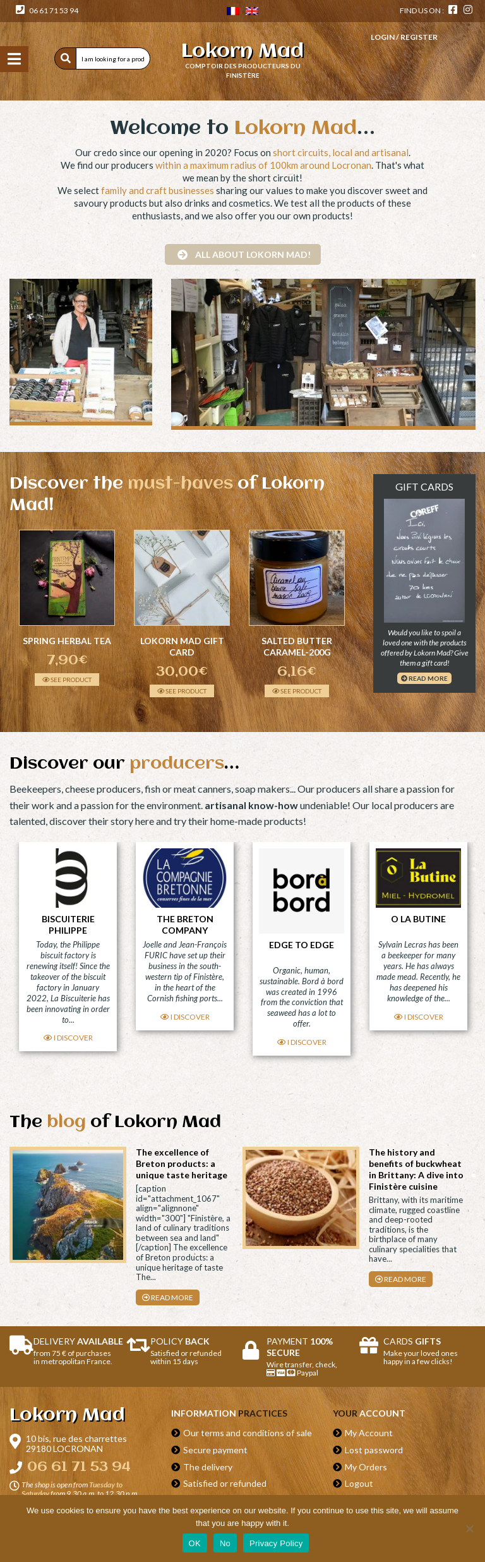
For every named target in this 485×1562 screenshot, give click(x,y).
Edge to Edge (301, 944)
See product (67, 679)
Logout (359, 1483)
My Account (369, 1432)
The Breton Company (185, 924)
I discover (68, 1037)
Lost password (374, 1449)
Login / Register (404, 37)
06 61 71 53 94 (47, 10)
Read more (424, 678)
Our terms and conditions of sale (247, 1432)
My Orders (366, 1466)
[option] (67, 608)
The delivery (207, 1466)
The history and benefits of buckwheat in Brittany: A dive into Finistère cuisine (416, 1169)
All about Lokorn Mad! (244, 254)
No (225, 1543)
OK (195, 1543)
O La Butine (418, 918)
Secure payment (215, 1449)
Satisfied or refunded (224, 1483)
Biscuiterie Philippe (68, 924)
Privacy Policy (275, 1543)
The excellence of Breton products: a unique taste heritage (181, 1163)
